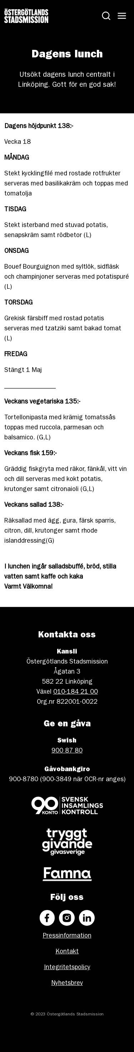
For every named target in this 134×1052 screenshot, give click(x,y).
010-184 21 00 (75, 692)
